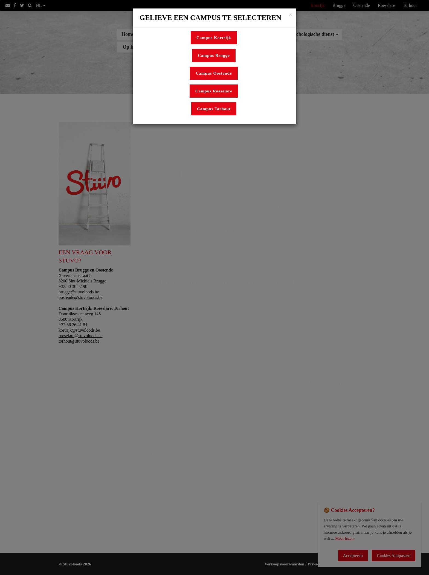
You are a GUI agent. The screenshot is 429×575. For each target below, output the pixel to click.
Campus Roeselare (213, 91)
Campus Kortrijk (213, 38)
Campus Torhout (214, 109)
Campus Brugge (214, 55)
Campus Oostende (214, 73)
